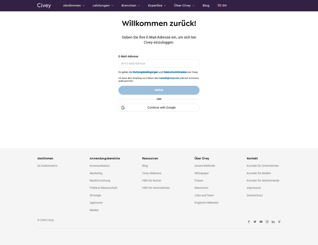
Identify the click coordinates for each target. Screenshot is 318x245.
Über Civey (184, 5)
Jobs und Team (204, 195)
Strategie (95, 195)
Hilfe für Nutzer (151, 180)
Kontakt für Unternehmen (263, 165)
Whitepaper (201, 173)
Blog (206, 5)
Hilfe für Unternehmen (156, 188)
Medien (94, 210)
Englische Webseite (206, 202)
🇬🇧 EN (222, 5)
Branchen (130, 5)
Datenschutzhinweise (175, 71)
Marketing (96, 173)
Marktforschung (100, 180)
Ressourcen (150, 158)
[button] (159, 107)
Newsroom (201, 188)
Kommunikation (100, 165)
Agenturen (96, 202)
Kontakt (252, 158)
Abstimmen (74, 5)
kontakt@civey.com (169, 77)
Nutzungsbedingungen (145, 71)
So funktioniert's (47, 165)
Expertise (157, 5)
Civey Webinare (151, 173)
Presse (198, 180)
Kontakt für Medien (259, 173)
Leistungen (103, 5)
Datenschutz (255, 195)
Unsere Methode (204, 165)
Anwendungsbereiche (105, 158)
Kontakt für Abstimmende (263, 180)
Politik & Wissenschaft (103, 188)
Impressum (254, 188)
